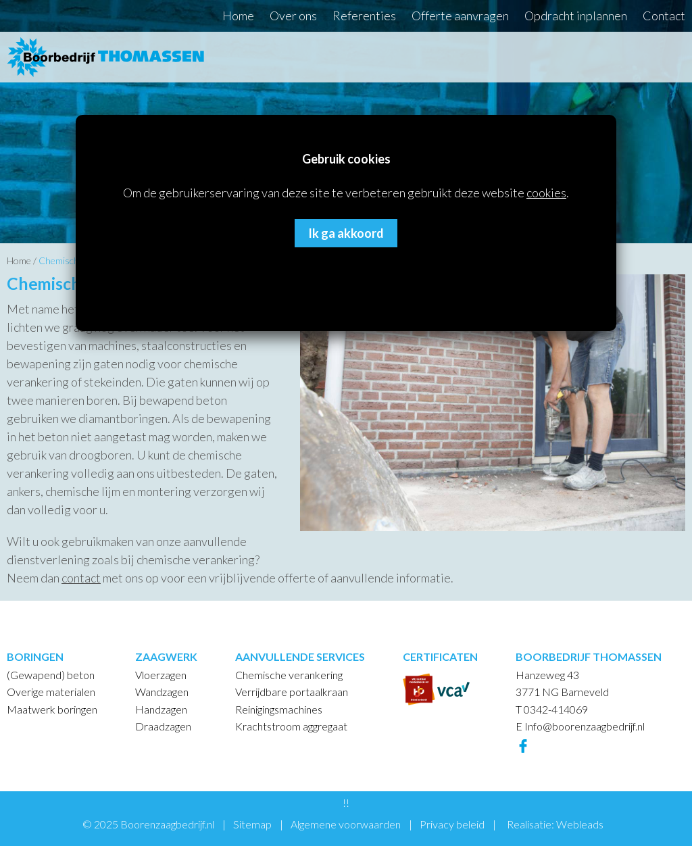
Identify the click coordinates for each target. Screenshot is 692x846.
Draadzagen (163, 726)
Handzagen (161, 709)
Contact (664, 15)
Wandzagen (162, 691)
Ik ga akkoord (346, 233)
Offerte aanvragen (460, 15)
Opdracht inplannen (575, 15)
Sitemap (252, 824)
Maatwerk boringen (52, 709)
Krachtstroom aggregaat (291, 726)
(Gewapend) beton (51, 674)
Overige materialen (51, 691)
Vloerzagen (161, 674)
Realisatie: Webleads (555, 824)
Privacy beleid (452, 824)
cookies (546, 192)
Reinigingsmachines (278, 709)
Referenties (364, 15)
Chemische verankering (289, 674)
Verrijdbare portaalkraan (291, 691)
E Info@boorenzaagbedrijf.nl (580, 726)
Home (238, 15)
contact (81, 577)
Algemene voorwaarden (346, 824)
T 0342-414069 (552, 709)
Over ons (293, 15)
